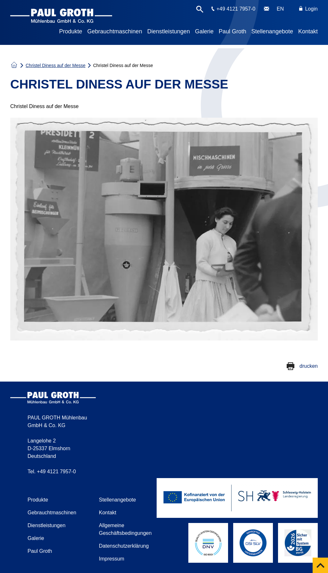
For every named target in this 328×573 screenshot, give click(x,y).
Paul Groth (232, 31)
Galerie (204, 31)
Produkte (70, 31)
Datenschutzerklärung (124, 546)
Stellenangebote (272, 31)
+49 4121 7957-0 (236, 9)
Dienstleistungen (168, 31)
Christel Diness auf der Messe (56, 65)
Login (308, 9)
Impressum (111, 558)
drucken (308, 366)
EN (280, 9)
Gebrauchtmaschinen (114, 31)
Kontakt (308, 31)
